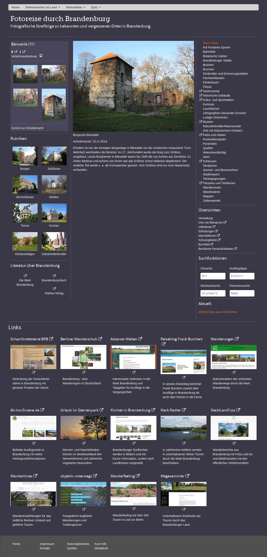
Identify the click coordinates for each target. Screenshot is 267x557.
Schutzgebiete (207, 240)
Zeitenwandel (211, 200)
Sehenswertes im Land (41, 7)
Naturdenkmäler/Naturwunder (222, 126)
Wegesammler (172, 476)
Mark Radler (171, 410)
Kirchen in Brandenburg (130, 410)
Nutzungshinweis (78, 544)
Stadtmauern (211, 174)
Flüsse (207, 86)
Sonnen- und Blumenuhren (220, 170)
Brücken (208, 65)
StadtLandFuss (223, 410)
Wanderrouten (212, 187)
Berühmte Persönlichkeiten (215, 248)
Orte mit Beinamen (210, 222)
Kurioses (208, 104)
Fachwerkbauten (214, 78)
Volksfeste (205, 227)
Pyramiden (210, 143)
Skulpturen (210, 165)
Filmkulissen (211, 82)
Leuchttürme (211, 108)
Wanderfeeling (123, 476)
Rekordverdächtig (214, 152)
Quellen (208, 148)
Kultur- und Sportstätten (218, 100)
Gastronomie (211, 91)
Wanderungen (222, 339)
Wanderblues (21, 476)
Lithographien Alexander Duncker (224, 113)
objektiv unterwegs (76, 476)
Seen (206, 156)
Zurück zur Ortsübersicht (27, 128)
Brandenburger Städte (217, 60)
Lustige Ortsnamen (215, 117)
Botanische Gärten (215, 56)
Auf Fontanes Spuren (216, 47)
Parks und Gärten (214, 135)
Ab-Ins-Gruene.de (24, 410)
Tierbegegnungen (214, 178)
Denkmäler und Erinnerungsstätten (225, 73)
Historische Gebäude (216, 95)
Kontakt (45, 548)
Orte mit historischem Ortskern (223, 130)
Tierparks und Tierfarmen (219, 183)
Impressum (47, 544)
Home (15, 7)
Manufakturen (207, 235)
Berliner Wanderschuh (78, 339)
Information (74, 7)
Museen (208, 121)
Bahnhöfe (209, 51)
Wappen (208, 196)
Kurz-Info (100, 544)
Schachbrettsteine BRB (29, 339)
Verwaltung (205, 218)
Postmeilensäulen (214, 139)
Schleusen (209, 161)
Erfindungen (206, 231)
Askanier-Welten (124, 339)
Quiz (94, 7)
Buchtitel (204, 244)
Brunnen (208, 69)
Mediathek (101, 548)
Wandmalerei (211, 192)
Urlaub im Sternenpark (79, 410)
